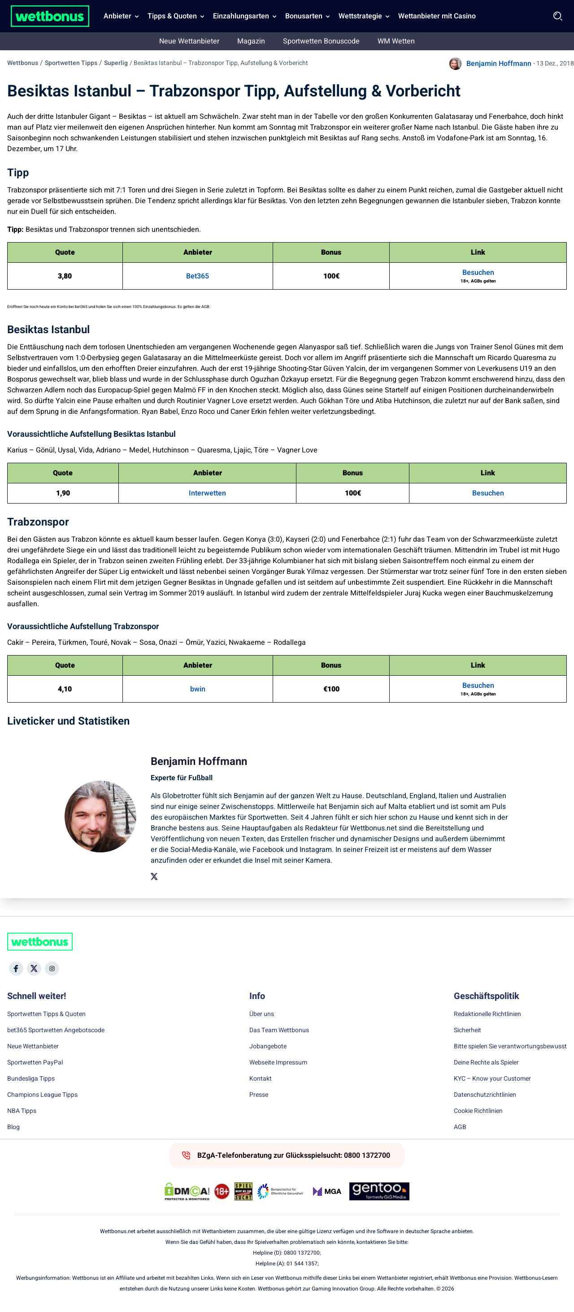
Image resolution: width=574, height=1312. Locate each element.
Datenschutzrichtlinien (485, 1094)
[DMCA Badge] (187, 1191)
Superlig (116, 63)
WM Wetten (396, 41)
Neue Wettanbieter (189, 41)
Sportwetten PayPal (35, 1062)
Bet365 (197, 276)
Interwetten (207, 493)
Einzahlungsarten (241, 16)
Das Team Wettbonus (279, 1030)
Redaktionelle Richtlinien (487, 1014)
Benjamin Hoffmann (498, 63)
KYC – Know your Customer (492, 1078)
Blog (13, 1127)
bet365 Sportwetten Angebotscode (55, 1030)
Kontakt (260, 1078)
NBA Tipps (21, 1111)
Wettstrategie (360, 16)
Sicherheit (467, 1030)
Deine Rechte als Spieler (486, 1062)
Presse (258, 1094)
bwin (197, 689)
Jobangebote (268, 1046)
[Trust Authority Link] (280, 1191)
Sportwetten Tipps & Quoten (46, 1014)
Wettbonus (22, 63)
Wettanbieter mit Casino (437, 16)
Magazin (251, 41)
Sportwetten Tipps (71, 63)
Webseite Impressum (278, 1062)
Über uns (261, 1014)
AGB (460, 1127)
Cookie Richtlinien (478, 1111)
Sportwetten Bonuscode (321, 41)
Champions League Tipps (42, 1094)
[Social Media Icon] (16, 968)
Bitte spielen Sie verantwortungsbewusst (510, 1046)
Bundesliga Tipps (31, 1078)
